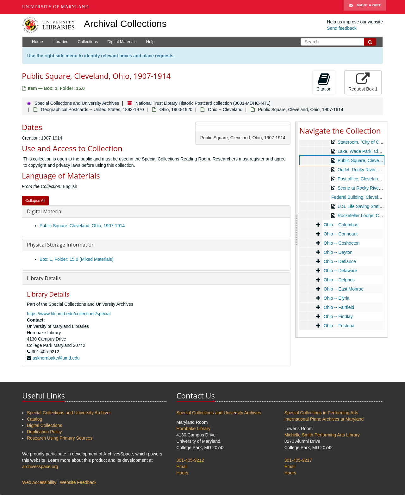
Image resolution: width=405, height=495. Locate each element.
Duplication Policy (44, 431)
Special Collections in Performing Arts (321, 412)
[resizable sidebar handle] (297, 229)
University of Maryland (55, 6)
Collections (88, 41)
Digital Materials (121, 41)
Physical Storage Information (61, 244)
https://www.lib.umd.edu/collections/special (69, 313)
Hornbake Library (193, 428)
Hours (182, 472)
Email (182, 466)
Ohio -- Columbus (341, 224)
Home (37, 41)
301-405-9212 (190, 460)
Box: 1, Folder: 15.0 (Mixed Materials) (76, 259)
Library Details (44, 278)
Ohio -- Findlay (338, 316)
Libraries (60, 41)
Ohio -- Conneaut (341, 233)
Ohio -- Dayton (338, 252)
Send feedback (341, 28)
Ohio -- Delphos (339, 279)
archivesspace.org (40, 466)
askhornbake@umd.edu (56, 357)
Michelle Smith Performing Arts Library (322, 434)
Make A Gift (365, 7)
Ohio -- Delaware (340, 270)
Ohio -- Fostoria (339, 325)
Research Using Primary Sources (59, 438)
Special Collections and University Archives (76, 103)
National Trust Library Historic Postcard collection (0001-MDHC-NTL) (203, 103)
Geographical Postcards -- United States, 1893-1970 (92, 109)
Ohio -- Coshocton (342, 243)
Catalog (34, 419)
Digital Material (45, 211)
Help (150, 41)
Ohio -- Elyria (337, 298)
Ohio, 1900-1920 (175, 109)
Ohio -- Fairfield (339, 307)
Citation (323, 81)
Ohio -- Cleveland (225, 109)
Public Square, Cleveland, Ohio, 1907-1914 (82, 225)
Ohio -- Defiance (340, 261)
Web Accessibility (39, 482)
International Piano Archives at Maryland (324, 419)
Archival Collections (125, 23)
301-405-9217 (298, 460)
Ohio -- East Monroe (344, 288)
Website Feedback (78, 482)
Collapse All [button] (35, 200)
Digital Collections (44, 425)
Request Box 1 (362, 81)
